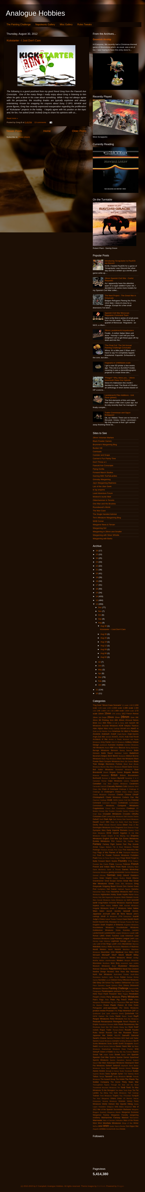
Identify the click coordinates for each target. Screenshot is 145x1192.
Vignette (123, 1104)
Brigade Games (116, 772)
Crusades (126, 814)
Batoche (129, 750)
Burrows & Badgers (109, 778)
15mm (108, 713)
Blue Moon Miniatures (114, 767)
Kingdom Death (99, 925)
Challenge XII (98, 792)
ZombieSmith (111, 1129)
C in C (135, 778)
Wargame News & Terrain (104, 525)
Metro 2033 (133, 952)
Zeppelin (96, 1129)
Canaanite (134, 781)
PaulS (105, 994)
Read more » (12, 118)
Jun (100, 666)
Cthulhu (135, 814)
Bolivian (135, 767)
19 (97, 577)
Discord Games (116, 825)
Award (107, 748)
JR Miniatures (112, 916)
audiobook (103, 745)
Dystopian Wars (99, 830)
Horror (131, 894)
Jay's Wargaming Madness (104, 483)
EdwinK (116, 833)
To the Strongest (108, 1090)
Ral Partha (110, 1016)
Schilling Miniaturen (126, 1041)
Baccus (122, 747)
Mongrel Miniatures (131, 960)
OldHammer (126, 983)
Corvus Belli (110, 808)
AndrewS (105, 734)
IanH (129, 900)
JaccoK (109, 911)
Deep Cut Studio (116, 822)
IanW (95, 903)
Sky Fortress (127, 1052)
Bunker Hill (97, 448)
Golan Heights (105, 878)
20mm (110, 717)
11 (97, 690)
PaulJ (100, 994)
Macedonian (127, 944)
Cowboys (131, 808)
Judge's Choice (99, 919)
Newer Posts (14, 130)
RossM (128, 1030)
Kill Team (135, 922)
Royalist (135, 1030)
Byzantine (128, 778)
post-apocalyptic (111, 1008)
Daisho (136, 816)
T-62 (125, 1074)
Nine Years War (122, 972)
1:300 (136, 708)
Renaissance (106, 1021)
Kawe (125, 919)
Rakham (101, 1016)
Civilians (125, 797)
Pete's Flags (98, 1000)
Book (136, 770)
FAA (113, 841)
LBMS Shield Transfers (109, 936)
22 (97, 566)
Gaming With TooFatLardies (105, 476)
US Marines (127, 1098)
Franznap (118, 864)
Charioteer (111, 794)
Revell (120, 1024)
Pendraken (133, 994)
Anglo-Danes (121, 734)
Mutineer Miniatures (100, 969)
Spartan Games (122, 1057)
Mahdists (97, 946)
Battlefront (133, 753)
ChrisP (136, 794)
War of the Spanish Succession (110, 1109)
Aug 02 (103, 657)
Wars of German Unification (113, 1120)
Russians (127, 1032)
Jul (99, 662)
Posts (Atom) (24, 137)
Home (47, 130)
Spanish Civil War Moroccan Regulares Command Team (117, 314)
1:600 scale (119, 711)
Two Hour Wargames (101, 1098)
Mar (100, 677)
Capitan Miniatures (120, 784)
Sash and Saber (132, 1038)
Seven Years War (123, 1046)
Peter (107, 1000)
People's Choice (99, 997)
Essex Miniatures (130, 838)
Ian (125, 900)
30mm (95, 720)
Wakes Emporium (125, 1107)
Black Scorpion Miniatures (109, 761)
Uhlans (113, 1098)
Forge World (125, 858)
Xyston (111, 1126)
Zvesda (122, 1129)
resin (116, 1024)
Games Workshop (130, 869)
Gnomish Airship (102, 39)
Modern (120, 960)
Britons (123, 775)
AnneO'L (115, 737)
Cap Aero (107, 784)
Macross (135, 944)
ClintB (109, 800)
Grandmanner (98, 881)
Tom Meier (119, 1090)
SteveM (114, 1068)
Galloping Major (132, 867)
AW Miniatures (98, 748)
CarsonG (103, 786)
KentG (130, 919)
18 (97, 581)
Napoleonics (115, 968)
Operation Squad (104, 985)
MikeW (121, 955)
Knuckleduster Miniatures (127, 927)
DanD (101, 819)
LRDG (119, 944)
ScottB (115, 1044)
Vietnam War (113, 1104)
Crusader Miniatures (112, 814)
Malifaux (104, 947)
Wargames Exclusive (130, 1112)
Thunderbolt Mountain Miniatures (104, 1087)
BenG (115, 756)
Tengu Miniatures (119, 1076)
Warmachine (134, 1117)
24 (97, 558)
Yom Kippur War (132, 1126)
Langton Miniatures (122, 933)
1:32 (94, 711)
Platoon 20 (122, 1005)
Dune (125, 827)
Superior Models (99, 1074)
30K (136, 717)
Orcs (120, 985)
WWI (100, 1126)
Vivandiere (102, 1107)
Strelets (102, 1071)
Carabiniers (133, 784)
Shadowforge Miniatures (111, 1049)
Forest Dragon (115, 858)
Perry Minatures (113, 997)
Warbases (127, 1109)
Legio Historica (104, 941)
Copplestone (98, 808)
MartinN (118, 949)
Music (114, 966)
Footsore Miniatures (121, 855)
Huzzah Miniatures (103, 900)
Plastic (113, 1005)
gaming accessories (116, 872)
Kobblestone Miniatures (103, 930)
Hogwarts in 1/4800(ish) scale (117, 363)
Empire (103, 836)
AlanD (133, 728)
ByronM (121, 778)
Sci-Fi (136, 1041)
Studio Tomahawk (126, 1071)
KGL (107, 922)
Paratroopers (107, 991)
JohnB (102, 916)
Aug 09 (103, 649)
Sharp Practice (127, 1049)
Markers (103, 949)
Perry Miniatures (129, 996)
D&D (125, 816)
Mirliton (101, 960)
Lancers (135, 930)
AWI (112, 747)
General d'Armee (99, 875)
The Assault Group (107, 1079)
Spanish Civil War (101, 1057)
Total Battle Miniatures (117, 1093)
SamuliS (125, 1035)
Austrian (120, 745)
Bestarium (122, 756)
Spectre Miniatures (100, 1060)
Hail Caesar (112, 889)
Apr (100, 673)
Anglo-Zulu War (99, 737)
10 (97, 693)
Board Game (127, 767)
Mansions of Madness (129, 947)
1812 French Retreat (130, 714)
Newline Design (99, 972)
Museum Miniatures (101, 966)
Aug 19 (103, 642)
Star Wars (102, 1063)
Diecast (106, 825)
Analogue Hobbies (35, 13)
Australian (112, 745)
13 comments (40, 122)
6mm (95, 723)
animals (108, 737)
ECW (109, 833)
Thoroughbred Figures (101, 1085)
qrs (137, 1011)
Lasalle (132, 933)
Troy (120, 1096)
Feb (100, 681)
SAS (123, 1038)
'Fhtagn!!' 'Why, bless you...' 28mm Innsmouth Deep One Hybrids (120, 379)
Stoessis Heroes (125, 1068)
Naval (125, 969)
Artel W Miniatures (118, 742)
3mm (112, 720)
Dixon (125, 825)
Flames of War (115, 852)
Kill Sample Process (124, 922)
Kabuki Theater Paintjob (113, 919)
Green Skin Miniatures (124, 883)
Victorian (121, 1101)
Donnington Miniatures (101, 828)
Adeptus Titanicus (131, 726)
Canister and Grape (101, 455)
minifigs (135, 958)
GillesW (126, 875)
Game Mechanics (99, 869)
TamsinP (109, 1076)
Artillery (128, 742)
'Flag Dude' (97, 705)
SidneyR (96, 1052)
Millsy (136, 955)
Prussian (110, 1011)
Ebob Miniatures (99, 833)
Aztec (116, 748)
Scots (109, 1044)
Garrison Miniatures (131, 872)
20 (97, 573)
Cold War (127, 800)
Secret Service (103, 1046)
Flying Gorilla (98, 469)
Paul (132, 991)
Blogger (120, 1186)
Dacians (130, 816)
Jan (100, 685)
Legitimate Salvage (118, 941)
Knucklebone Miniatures (103, 927)
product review (99, 1011)
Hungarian (117, 897)
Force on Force (103, 858)
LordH (114, 944)
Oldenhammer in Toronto (103, 500)
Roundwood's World (101, 507)
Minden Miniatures (117, 958)
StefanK (109, 1066)
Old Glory (97, 983)
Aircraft (123, 728)
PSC (116, 1011)
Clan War (134, 797)
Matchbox (126, 949)
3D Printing (104, 720)
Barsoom (114, 750)
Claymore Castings (99, 800)
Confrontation (133, 803)
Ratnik (118, 1016)
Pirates (106, 1005)
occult (108, 980)
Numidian (102, 980)
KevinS (102, 922)
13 (97, 600)
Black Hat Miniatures (125, 759)
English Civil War (110, 838)
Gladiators (134, 875)
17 (97, 585)
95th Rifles (107, 723)
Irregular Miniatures (101, 908)
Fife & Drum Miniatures (122, 847)
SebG (95, 1046)
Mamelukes (116, 947)
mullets (136, 963)
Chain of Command (110, 789)
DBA (107, 822)
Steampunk (129, 1063)
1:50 (108, 711)
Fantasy (97, 844)
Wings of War (127, 1123)
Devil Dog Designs (131, 822)
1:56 (112, 711)
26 (97, 551)
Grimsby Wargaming (102, 479)
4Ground (128, 720)
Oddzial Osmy (116, 980)
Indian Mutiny (105, 905)
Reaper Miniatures (101, 1019)
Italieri (101, 911)
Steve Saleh (105, 1068)
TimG (128, 1087)
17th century (116, 714)
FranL (111, 864)
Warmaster (97, 1120)
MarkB (95, 949)
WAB (116, 1107)
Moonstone (97, 963)
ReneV (125, 1022)
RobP (136, 1027)
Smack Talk (98, 1055)
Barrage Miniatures (101, 750)
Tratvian (96, 1096)
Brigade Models (131, 772)
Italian (129, 908)
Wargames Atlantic (114, 1112)
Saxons (96, 1041)
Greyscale (97, 886)
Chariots (120, 795)
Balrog (128, 748)
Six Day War (117, 1052)
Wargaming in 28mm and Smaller (107, 531)
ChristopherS (98, 797)
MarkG (110, 949)
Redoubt (96, 1021)
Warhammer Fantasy (110, 1117)
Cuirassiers (97, 816)
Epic (121, 839)
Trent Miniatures (106, 1096)
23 (97, 562)
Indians (115, 906)
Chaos (124, 792)
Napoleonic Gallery (45, 24)
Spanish (134, 1054)
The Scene (115, 1082)
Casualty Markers (114, 786)
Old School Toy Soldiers (111, 983)
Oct (100, 615)
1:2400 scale (117, 708)
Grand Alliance (132, 878)
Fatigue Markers (105, 847)
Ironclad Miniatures (131, 905)
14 (97, 596)
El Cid (131, 833)
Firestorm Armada (107, 850)
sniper (106, 1054)
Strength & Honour (112, 1071)
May (100, 669)
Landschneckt (98, 933)
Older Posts (79, 130)
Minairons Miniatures (100, 958)
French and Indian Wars (104, 867)
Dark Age (108, 819)
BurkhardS (97, 778)
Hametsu (134, 889)
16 (97, 589)
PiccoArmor (105, 1002)
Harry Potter (106, 892)
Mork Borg (115, 963)
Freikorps (126, 864)
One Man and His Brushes (104, 504)
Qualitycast (96, 1013)
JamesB (126, 911)
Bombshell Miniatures (124, 769)
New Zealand (133, 969)
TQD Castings (133, 1093)
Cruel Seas (97, 814)
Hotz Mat (101, 897)
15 (97, 592)
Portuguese (97, 1008)
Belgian (104, 756)
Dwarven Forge (133, 827)
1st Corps (103, 717)
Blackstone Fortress (114, 764)
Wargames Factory (101, 1115)
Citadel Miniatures (113, 797)
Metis (126, 952)
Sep (100, 619)
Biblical (129, 756)
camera (126, 781)
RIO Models (114, 1027)
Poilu (130, 1005)
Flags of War (102, 853)
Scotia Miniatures (100, 1044)
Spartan (113, 1057)
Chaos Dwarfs (133, 792)
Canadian (97, 784)
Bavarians (97, 756)
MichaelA (96, 955)
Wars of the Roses (130, 1120)
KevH (136, 919)
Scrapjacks (128, 1044)
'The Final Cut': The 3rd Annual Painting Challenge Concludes (118, 346)
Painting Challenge (118, 988)
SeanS (136, 1043)
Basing (122, 750)
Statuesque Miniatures (115, 1063)
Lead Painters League (119, 938)
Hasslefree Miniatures (119, 892)
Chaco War (97, 789)
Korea (118, 930)
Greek (111, 883)
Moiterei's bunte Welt (102, 497)
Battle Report (107, 753)
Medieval (119, 952)
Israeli (112, 908)
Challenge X (123, 789)
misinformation (110, 960)
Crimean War (103, 811)
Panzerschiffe (133, 988)
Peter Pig (114, 1000)
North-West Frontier (121, 974)
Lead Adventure (126, 936)
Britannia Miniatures (101, 775)
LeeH (132, 939)
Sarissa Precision (114, 1038)
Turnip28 (135, 1096)
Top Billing (104, 1093)
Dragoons (119, 828)
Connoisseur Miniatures (103, 806)
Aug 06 (103, 653)
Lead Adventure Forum (103, 493)
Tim (118, 1087)
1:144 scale (102, 708)
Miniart (129, 958)
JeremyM (106, 914)
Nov (100, 611)
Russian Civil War (114, 1033)
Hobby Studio (116, 894)
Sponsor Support (132, 1060)
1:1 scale (125, 705)
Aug (100, 623)
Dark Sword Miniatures (130, 819)
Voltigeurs (110, 1107)
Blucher (103, 767)
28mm (125, 717)
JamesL (135, 911)
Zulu (117, 1129)
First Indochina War (130, 850)
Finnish (135, 847)
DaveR (102, 822)
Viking (130, 1104)
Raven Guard (127, 1016)
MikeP (114, 955)
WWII (106, 1126)
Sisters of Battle (106, 1052)
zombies (102, 1129)
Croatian (112, 811)
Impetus (96, 906)
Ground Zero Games (124, 886)
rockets (95, 1030)
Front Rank (121, 867)
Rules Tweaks (84, 24)
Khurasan (113, 922)
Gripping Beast (109, 886)
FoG (94, 855)
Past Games (126, 991)
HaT (131, 892)
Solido (111, 1054)
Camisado (97, 451)
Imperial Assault (132, 903)
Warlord (125, 1117)
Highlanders (105, 894)
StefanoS (116, 1066)
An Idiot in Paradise (129, 731)
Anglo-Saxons (132, 734)
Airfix (128, 728)
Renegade (117, 1021)
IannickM (134, 900)
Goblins (95, 878)
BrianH (106, 772)
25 (97, 554)
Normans (134, 971)
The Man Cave (99, 511)
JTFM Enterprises (124, 916)
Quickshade (129, 1013)
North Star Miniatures (102, 974)
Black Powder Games (102, 441)
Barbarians (134, 748)
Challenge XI (133, 789)
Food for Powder (104, 855)
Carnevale (96, 786)
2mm (133, 717)
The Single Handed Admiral (105, 514)
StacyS (95, 1063)
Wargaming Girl (99, 528)
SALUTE (117, 1035)
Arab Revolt (133, 737)
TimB (123, 1087)
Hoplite (125, 894)
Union (119, 1098)
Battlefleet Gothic (121, 753)
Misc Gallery (66, 24)
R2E (136, 1013)
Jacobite (117, 911)
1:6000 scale (129, 711)
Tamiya (101, 1076)
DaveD (96, 822)
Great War (128, 881)
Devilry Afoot (98, 825)
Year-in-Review (120, 1126)
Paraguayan (97, 991)
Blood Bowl (128, 764)
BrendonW (97, 772)
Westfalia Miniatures (112, 1123)
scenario (115, 1041)
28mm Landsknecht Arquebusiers (119, 330)
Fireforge (96, 850)
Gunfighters (101, 889)
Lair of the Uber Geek (102, 486)
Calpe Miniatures (115, 781)
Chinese (128, 795)
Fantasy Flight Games (112, 844)
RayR (136, 1016)
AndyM (113, 734)
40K (116, 720)
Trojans (115, 1096)
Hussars (129, 897)
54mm (135, 720)
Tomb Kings (128, 1090)
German (111, 875)
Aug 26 (103, 634)
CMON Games (118, 800)
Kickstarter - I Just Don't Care (24, 40)
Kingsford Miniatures (131, 925)
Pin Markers (97, 1005)
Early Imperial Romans (117, 830)
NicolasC (110, 972)
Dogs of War (133, 825)
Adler (95, 728)
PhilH (130, 1000)
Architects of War (100, 739)
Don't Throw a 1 (100, 462)
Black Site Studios (126, 761)
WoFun (95, 1126)
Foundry (122, 861)
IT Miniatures (121, 908)
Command (97, 803)
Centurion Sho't (133, 786)
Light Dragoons (132, 941)
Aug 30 (103, 626)
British (114, 775)
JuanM (136, 916)
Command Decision (109, 803)
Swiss (107, 1074)
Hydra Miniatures (117, 900)
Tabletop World (133, 1074)
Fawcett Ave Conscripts (103, 465)
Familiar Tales (133, 841)
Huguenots (109, 897)
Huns (123, 897)
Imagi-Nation (103, 903)
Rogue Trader (105, 1030)
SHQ (136, 1049)
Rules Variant (98, 1033)
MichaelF (106, 955)
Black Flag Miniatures (109, 759)
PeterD (124, 1000)
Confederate (123, 803)
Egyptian (123, 833)
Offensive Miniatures (130, 980)
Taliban (95, 1077)
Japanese (97, 914)
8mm (100, 723)
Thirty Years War (130, 1082)
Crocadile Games (122, 811)
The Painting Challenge (19, 24)
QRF (134, 1011)
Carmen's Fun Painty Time (104, 458)
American (116, 731)
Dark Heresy (117, 819)
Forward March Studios (103, 472)
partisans (117, 991)
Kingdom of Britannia (114, 925)
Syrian (120, 1074)
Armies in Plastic (115, 739)
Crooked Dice (133, 811)
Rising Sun (123, 1027)
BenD (110, 756)
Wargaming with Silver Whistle (106, 535)
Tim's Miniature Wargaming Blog (107, 518)
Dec (100, 607)
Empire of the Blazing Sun (118, 836)
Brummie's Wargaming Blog (105, 444)
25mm (117, 717)
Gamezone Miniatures (100, 872)
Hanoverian (97, 892)
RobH (130, 1027)
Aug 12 (103, 646)
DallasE (96, 819)
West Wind (97, 1123)
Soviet (117, 1054)
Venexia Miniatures (109, 1101)
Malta (110, 947)
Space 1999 (125, 1054)
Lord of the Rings (104, 944)
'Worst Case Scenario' (111, 705)
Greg (136, 883)
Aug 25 (103, 638)
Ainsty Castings (114, 728)
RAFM (95, 1016)
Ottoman (104, 988)
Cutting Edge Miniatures (114, 816)
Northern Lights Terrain (110, 977)
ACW (121, 726)
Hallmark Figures (124, 889)
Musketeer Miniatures (128, 966)
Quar (103, 1013)
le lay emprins (99, 490)
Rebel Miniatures (116, 1019)
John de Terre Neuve (121, 914)
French (134, 864)
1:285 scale (128, 708)
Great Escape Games (113, 881)
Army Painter (106, 742)
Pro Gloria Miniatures (128, 1008)
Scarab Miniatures (105, 1041)
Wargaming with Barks (102, 538)
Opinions (114, 985)
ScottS (121, 1044)
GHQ (119, 875)
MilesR (129, 955)
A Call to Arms (118, 723)
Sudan (135, 1071)
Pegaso (125, 994)
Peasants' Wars (115, 994)
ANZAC (121, 737)
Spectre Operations (117, 1060)
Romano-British (118, 1030)
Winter (135, 1123)
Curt (104, 816)
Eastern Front (133, 830)
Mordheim (106, 963)
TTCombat (127, 1096)
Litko (94, 944)
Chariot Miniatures (99, 794)
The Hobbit (120, 1079)
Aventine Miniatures (131, 745)
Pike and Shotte (132, 1002)
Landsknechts (109, 933)
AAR (126, 723)
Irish (121, 906)
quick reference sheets (115, 1013)
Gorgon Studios (119, 878)
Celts (125, 786)
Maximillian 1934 (108, 952)
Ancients (96, 734)
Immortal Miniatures (117, 903)
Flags (95, 852)
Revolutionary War (131, 1024)
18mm (95, 717)
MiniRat (95, 960)
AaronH (132, 723)
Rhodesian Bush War (101, 1027)
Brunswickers (133, 775)
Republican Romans (106, 1024)
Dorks (113, 827)
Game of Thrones (114, 869)
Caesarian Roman (99, 781)
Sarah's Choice (99, 1038)
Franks (106, 864)
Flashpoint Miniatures (130, 852)
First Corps (118, 850)
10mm (101, 713)
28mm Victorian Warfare (103, 438)
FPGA (130, 861)
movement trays (126, 963)
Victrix (104, 1104)
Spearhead (134, 1057)
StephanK (124, 1065)
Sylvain (114, 1074)
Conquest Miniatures (128, 805)
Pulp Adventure (125, 1011)
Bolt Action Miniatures (103, 770)
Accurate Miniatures (110, 726)
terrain (129, 1076)
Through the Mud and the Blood (124, 1085)
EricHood (101, 1186)
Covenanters (120, 808)
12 (97, 604)
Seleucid (112, 1046)
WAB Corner (98, 521)
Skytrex (135, 1052)
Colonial (134, 800)
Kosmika (126, 930)
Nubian (123, 977)
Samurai (134, 1035)
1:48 (98, 711)
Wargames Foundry (119, 1115)
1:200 (109, 708)
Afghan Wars (103, 728)
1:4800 (103, 711)
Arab (127, 737)
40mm (121, 720)
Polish (136, 1005)
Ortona (126, 985)
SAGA (110, 1035)
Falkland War (121, 841)
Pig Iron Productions (118, 1002)
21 (97, 570)
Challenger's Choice (112, 792)
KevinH (95, 922)
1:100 (131, 705)
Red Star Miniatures (131, 1019)
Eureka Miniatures (101, 841)
